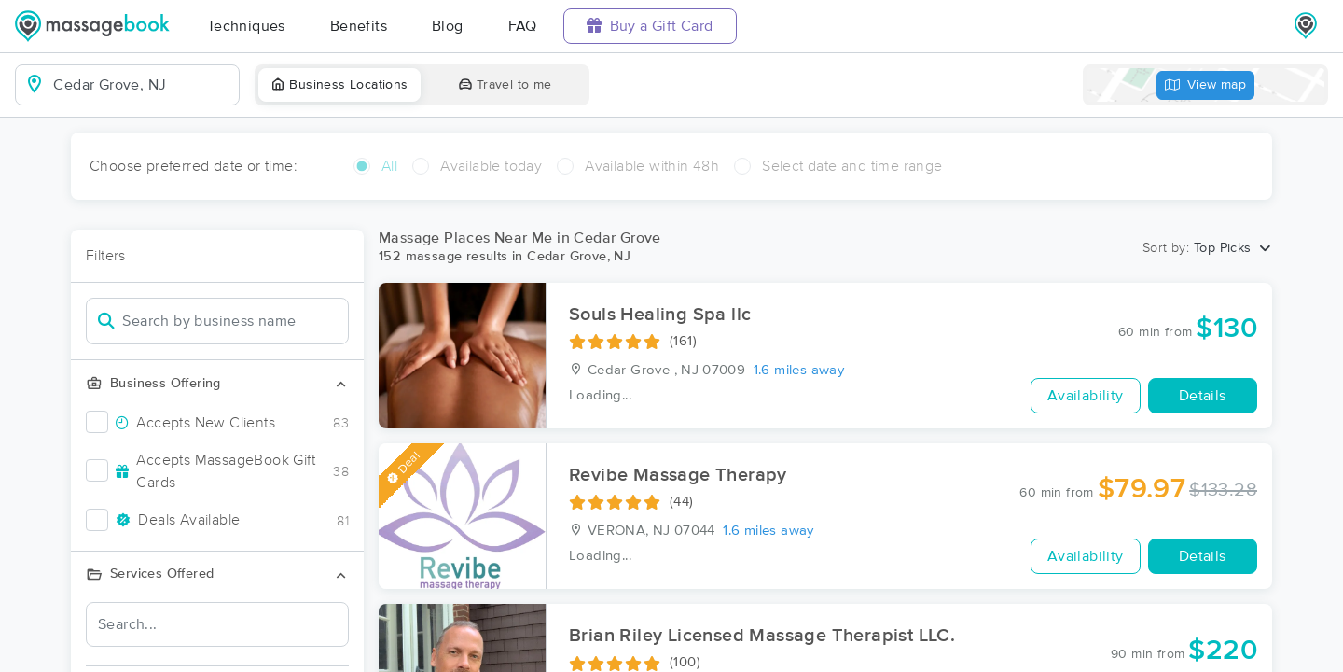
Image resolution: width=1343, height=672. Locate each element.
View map (1206, 85)
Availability (1085, 395)
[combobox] (142, 85)
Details (1202, 395)
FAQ (522, 26)
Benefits (358, 26)
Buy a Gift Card (650, 26)
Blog (448, 26)
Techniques (246, 26)
